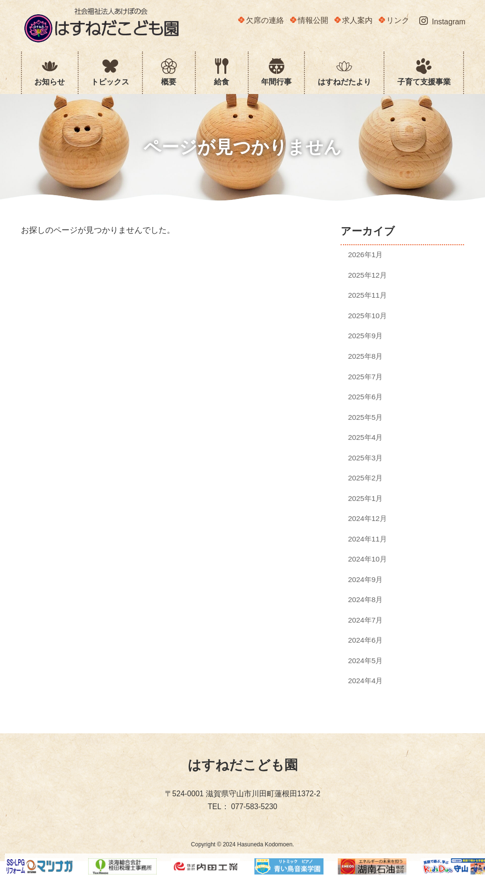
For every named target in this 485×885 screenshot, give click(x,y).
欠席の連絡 (261, 20)
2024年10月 (367, 559)
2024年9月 (365, 579)
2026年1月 (365, 254)
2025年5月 (365, 417)
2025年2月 (365, 478)
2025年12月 (367, 275)
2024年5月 (365, 660)
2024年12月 (367, 518)
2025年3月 (365, 458)
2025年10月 (367, 316)
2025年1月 (365, 498)
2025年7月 (365, 376)
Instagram (442, 21)
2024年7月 (365, 620)
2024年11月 (367, 539)
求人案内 (353, 20)
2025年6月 (365, 397)
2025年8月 (365, 356)
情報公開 (309, 20)
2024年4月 (365, 681)
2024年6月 (365, 640)
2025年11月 (367, 295)
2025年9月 (365, 336)
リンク (394, 20)
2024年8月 (365, 599)
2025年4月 (365, 437)
